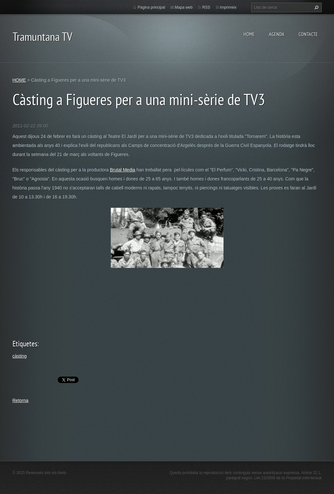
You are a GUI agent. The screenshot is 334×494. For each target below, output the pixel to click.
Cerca (315, 7)
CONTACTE (308, 34)
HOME (249, 34)
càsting (20, 356)
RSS (206, 7)
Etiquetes (25, 344)
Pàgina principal (151, 7)
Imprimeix (228, 7)
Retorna (21, 400)
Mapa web (184, 7)
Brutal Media (122, 169)
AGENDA (276, 34)
